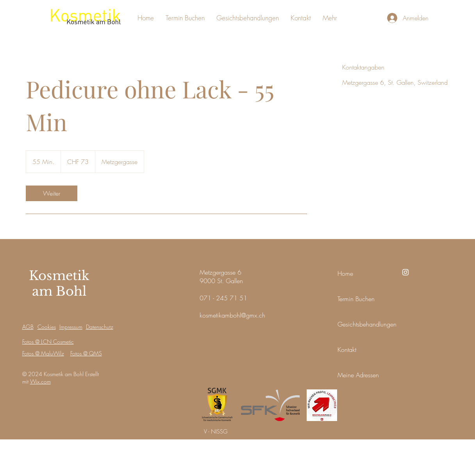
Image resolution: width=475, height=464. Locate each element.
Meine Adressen (358, 375)
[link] (51, 193)
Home (345, 273)
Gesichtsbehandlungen (367, 324)
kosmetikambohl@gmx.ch (232, 315)
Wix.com (40, 381)
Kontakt (347, 349)
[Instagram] (405, 272)
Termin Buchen (356, 298)
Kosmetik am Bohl (59, 283)
